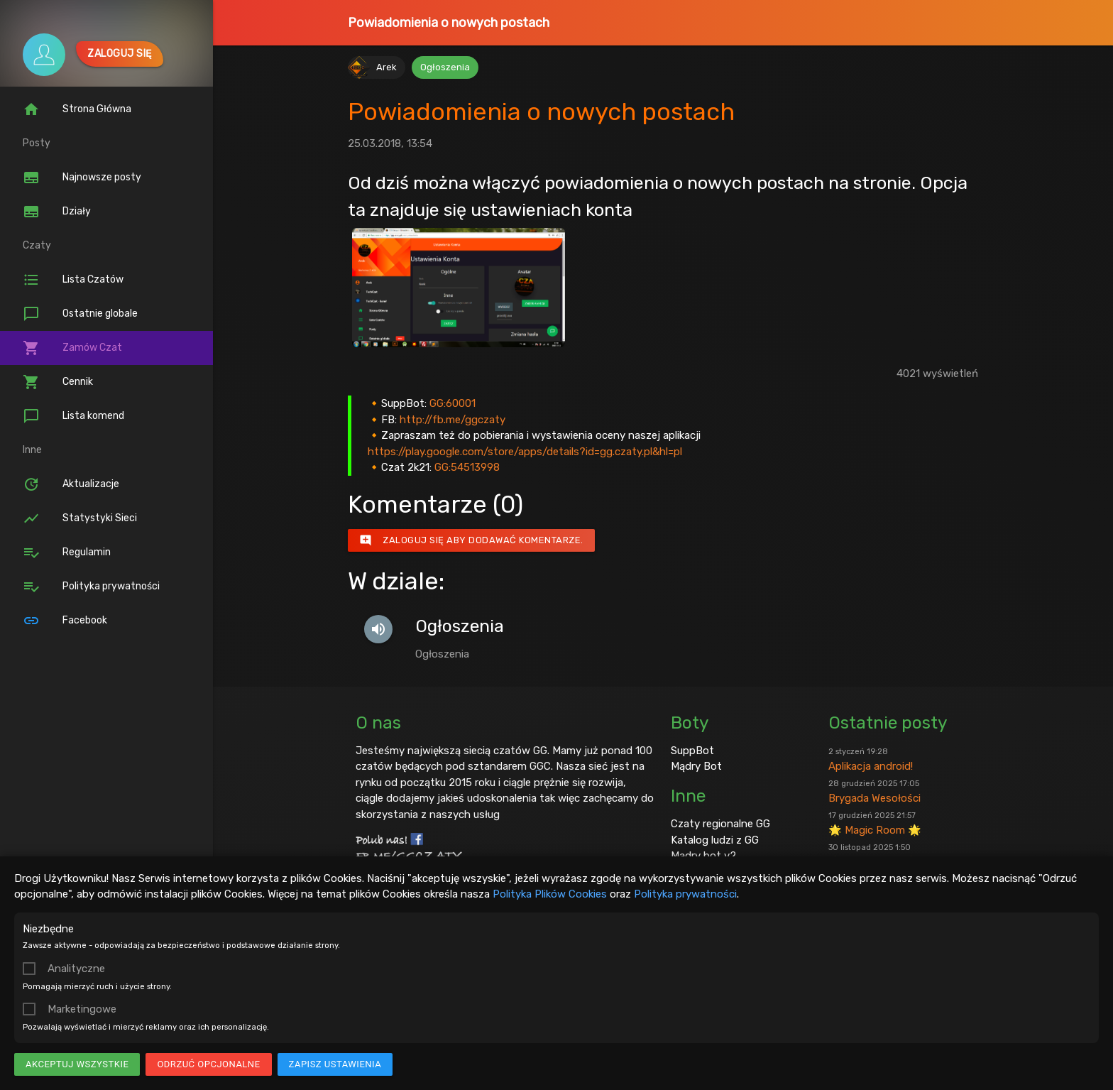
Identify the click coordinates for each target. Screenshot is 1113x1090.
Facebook (65, 621)
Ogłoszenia (445, 67)
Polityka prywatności (685, 894)
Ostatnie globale (80, 314)
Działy (57, 212)
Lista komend (73, 416)
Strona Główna (77, 109)
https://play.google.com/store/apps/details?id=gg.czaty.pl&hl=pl (525, 451)
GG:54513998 (467, 467)
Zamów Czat (72, 348)
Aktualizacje (71, 484)
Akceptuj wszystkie (77, 1064)
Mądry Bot (696, 766)
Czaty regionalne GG (720, 823)
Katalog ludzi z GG (715, 840)
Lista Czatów (73, 280)
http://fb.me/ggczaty (452, 419)
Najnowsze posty (82, 177)
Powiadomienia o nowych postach (448, 23)
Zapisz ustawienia (335, 1064)
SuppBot (692, 750)
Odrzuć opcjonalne (208, 1064)
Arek (386, 67)
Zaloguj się (119, 54)
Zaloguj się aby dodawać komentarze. (471, 540)
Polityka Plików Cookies (550, 894)
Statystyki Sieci (80, 518)
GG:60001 (452, 403)
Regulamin (67, 552)
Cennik (58, 382)
